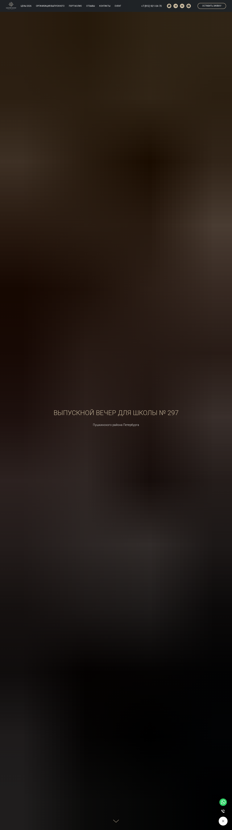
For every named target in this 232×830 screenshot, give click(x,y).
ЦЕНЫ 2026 (26, 6)
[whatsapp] (169, 6)
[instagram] (188, 6)
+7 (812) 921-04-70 (151, 6)
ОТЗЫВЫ (90, 6)
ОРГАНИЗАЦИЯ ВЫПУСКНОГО (50, 6)
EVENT (118, 6)
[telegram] (175, 6)
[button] (212, 6)
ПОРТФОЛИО (75, 6)
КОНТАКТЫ (104, 6)
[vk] (182, 6)
